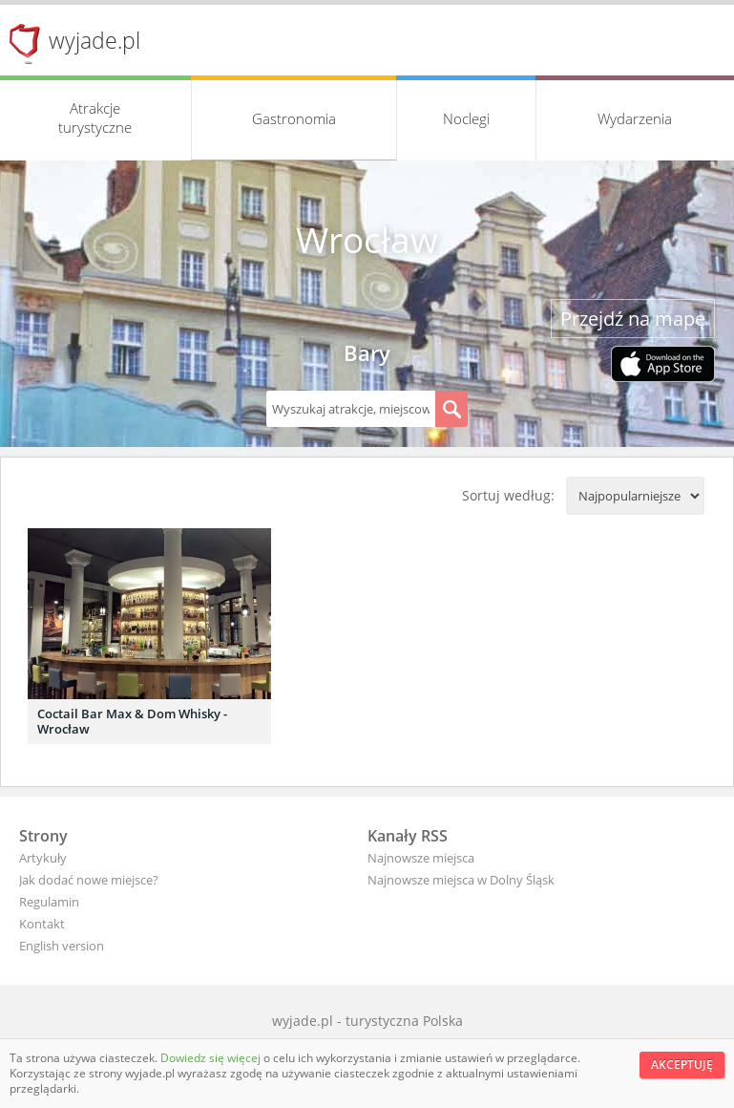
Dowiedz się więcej (211, 1058)
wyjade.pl (94, 40)
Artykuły (43, 857)
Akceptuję (682, 1064)
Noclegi (466, 118)
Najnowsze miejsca (420, 857)
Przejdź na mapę (632, 318)
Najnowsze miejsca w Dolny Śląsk (461, 879)
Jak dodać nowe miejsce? (88, 879)
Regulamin (49, 901)
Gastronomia (294, 118)
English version (61, 945)
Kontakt (42, 923)
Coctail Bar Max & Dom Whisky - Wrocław (132, 721)
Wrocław (367, 240)
